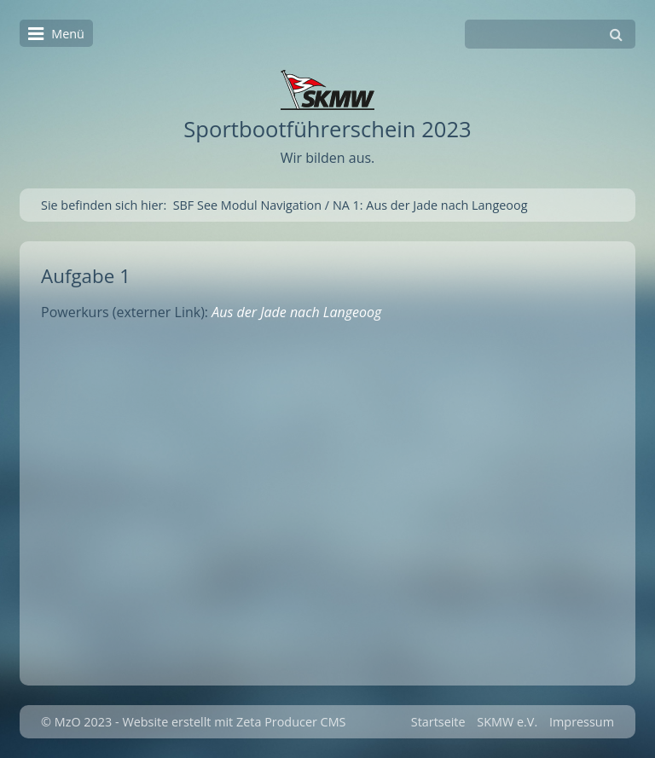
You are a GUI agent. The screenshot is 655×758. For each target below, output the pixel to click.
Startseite (438, 722)
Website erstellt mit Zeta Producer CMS (233, 722)
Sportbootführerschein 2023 (327, 129)
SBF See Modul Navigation (247, 205)
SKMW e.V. (507, 722)
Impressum (581, 722)
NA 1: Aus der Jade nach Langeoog (430, 205)
